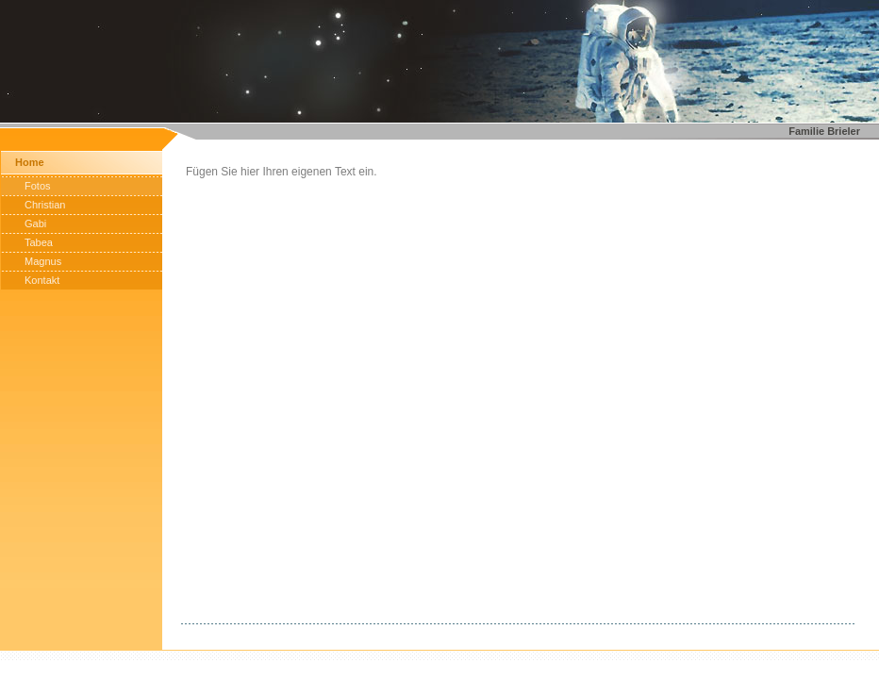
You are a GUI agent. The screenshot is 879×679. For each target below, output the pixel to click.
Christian (45, 204)
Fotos (38, 185)
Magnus (43, 261)
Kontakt (42, 280)
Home (29, 162)
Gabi (35, 223)
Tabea (39, 242)
